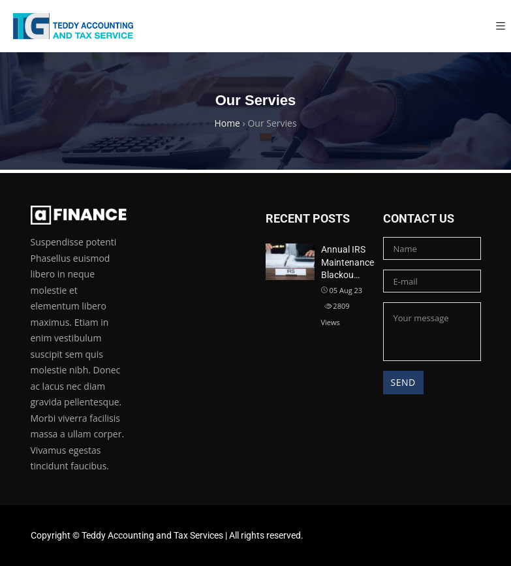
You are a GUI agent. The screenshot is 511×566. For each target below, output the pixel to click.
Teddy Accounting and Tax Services (152, 535)
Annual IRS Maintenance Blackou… (347, 262)
